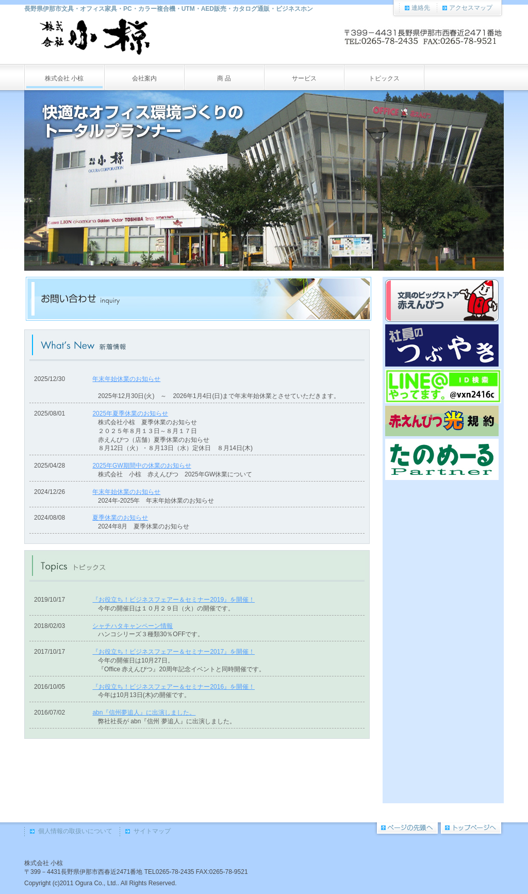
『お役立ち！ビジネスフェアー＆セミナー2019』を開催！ (173, 599)
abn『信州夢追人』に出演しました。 (143, 712)
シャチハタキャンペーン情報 (132, 626)
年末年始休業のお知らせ (126, 379)
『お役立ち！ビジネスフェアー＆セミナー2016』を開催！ (173, 686)
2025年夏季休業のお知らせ (130, 413)
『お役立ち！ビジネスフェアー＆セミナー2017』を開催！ (173, 651)
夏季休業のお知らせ (120, 517)
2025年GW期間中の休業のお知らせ (141, 465)
